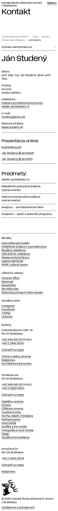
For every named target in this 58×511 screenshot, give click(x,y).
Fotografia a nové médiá (17, 430)
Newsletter (9, 285)
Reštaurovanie (11, 419)
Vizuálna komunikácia (15, 437)
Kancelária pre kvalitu (15, 243)
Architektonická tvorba (16, 364)
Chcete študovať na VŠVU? (15, 37)
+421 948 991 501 (12, 384)
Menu (51, 3)
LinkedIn (7, 317)
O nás (35, 37)
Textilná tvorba (11, 412)
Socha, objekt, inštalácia (17, 416)
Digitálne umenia (12, 401)
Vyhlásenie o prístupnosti (18, 507)
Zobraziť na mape (13, 350)
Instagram (8, 306)
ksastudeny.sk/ (11, 147)
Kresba (6, 405)
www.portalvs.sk (12, 127)
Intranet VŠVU (11, 278)
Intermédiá (9, 423)
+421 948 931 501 (12, 339)
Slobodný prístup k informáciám (22, 292)
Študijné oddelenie (14, 250)
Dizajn (5, 434)
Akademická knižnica (15, 258)
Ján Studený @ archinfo (17, 159)
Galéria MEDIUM (12, 261)
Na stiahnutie (10, 289)
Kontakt (45, 37)
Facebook (8, 309)
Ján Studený (34, 40)
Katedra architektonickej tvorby (22, 103)
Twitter (6, 313)
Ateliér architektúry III (15, 106)
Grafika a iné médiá (14, 427)
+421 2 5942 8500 (13, 343)
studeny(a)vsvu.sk (13, 117)
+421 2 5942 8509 (13, 458)
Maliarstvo (8, 360)
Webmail (7, 282)
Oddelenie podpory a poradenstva (24, 247)
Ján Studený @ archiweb (18, 153)
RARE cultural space (15, 265)
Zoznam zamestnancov (13, 40)
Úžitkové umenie (12, 409)
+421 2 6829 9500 (13, 388)
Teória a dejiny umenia (16, 356)
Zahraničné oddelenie (16, 254)
